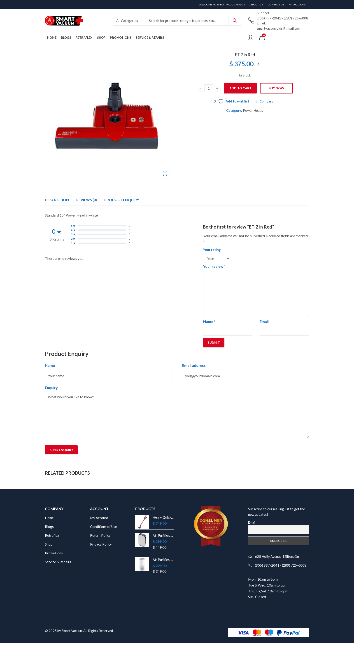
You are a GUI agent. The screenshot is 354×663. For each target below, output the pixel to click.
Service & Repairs (58, 562)
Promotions (54, 553)
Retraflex (52, 535)
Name (209, 321)
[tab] (57, 199)
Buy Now (276, 88)
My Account (99, 518)
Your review (214, 266)
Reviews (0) (86, 200)
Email (265, 321)
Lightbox (165, 173)
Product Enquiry (121, 200)
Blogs (49, 527)
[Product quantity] (208, 88)
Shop (48, 544)
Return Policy (100, 535)
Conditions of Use (103, 527)
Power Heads (253, 110)
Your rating (213, 250)
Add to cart (240, 88)
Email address (194, 365)
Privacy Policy (101, 544)
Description (57, 200)
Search (234, 21)
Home (49, 518)
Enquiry (51, 387)
